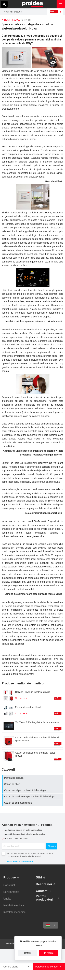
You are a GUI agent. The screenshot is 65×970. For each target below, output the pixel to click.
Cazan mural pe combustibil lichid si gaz (33, 790)
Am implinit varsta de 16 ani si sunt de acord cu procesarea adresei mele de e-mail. (30, 855)
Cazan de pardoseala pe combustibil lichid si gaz (33, 796)
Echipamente (11, 891)
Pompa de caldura (33, 778)
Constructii (9, 885)
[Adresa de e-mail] (23, 846)
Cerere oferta (10, 966)
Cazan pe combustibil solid (33, 803)
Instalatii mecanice (14, 912)
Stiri (39, 877)
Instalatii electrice (13, 905)
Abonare (52, 846)
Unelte (7, 898)
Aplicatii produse (14, 12)
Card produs (32, 695)
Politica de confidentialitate (20, 861)
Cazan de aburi (33, 784)
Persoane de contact (46, 966)
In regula (49, 952)
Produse (9, 877)
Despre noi (44, 884)
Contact (42, 891)
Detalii (27, 952)
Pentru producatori (44, 898)
